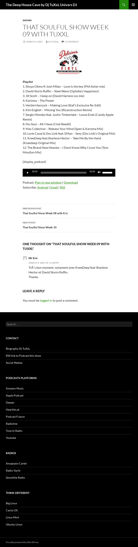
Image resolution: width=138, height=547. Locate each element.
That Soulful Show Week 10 (69, 224)
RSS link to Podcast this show (23, 355)
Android (42, 187)
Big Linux (11, 503)
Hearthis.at (12, 409)
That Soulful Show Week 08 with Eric (69, 210)
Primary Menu (133, 4)
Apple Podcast (14, 395)
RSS (62, 187)
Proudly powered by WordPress (22, 542)
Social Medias (14, 362)
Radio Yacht (13, 470)
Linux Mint (12, 517)
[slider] (64, 173)
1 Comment (72, 41)
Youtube (11, 437)
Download (71, 182)
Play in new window (48, 182)
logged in (46, 300)
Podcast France (15, 416)
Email (54, 187)
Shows (27, 20)
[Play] (28, 173)
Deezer (10, 402)
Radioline (11, 423)
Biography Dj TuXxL (18, 348)
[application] (69, 173)
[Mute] (99, 173)
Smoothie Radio (15, 477)
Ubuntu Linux (14, 524)
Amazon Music (15, 388)
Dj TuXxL (53, 41)
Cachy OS (12, 510)
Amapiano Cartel (16, 463)
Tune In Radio (14, 430)
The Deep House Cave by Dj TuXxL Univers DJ (41, 5)
